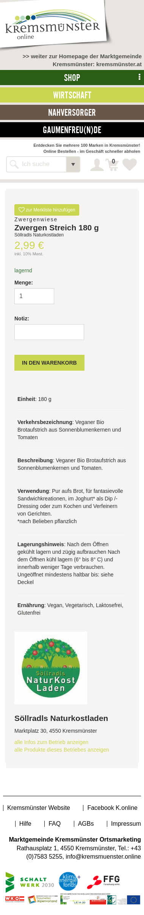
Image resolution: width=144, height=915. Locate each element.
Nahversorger (72, 112)
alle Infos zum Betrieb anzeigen (51, 742)
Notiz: (21, 318)
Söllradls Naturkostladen (61, 718)
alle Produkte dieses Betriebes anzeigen (61, 750)
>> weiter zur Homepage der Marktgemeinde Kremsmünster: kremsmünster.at (82, 60)
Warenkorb (113, 162)
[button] (73, 164)
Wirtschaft (72, 95)
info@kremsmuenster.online (103, 856)
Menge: (23, 283)
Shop (72, 77)
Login (98, 164)
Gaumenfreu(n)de (72, 129)
